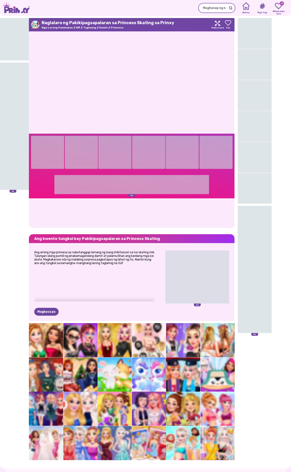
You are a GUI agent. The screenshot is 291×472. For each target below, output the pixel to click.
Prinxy (24, 460)
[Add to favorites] (228, 24)
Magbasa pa (46, 291)
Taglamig (89, 27)
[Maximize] (217, 24)
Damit (103, 27)
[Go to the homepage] (15, 8)
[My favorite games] (278, 8)
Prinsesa (117, 27)
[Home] (246, 8)
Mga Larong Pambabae (57, 27)
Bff (78, 27)
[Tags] (262, 8)
